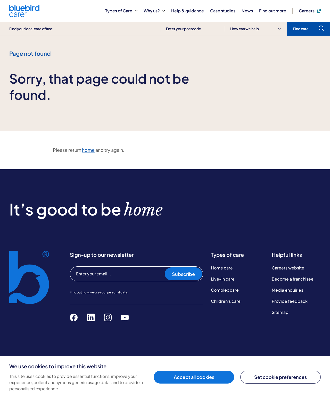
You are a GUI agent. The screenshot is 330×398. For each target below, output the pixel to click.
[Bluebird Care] (24, 15)
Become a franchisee (293, 279)
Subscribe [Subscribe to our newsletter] (183, 274)
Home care (222, 267)
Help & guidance (187, 10)
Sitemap (280, 312)
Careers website (288, 267)
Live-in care (223, 279)
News (247, 10)
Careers (310, 10)
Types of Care (121, 10)
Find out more (272, 10)
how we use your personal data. (105, 292)
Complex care (225, 290)
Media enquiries (287, 290)
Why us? (154, 10)
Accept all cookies (194, 377)
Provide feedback (290, 301)
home (88, 150)
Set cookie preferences (280, 377)
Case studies (222, 10)
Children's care (226, 301)
